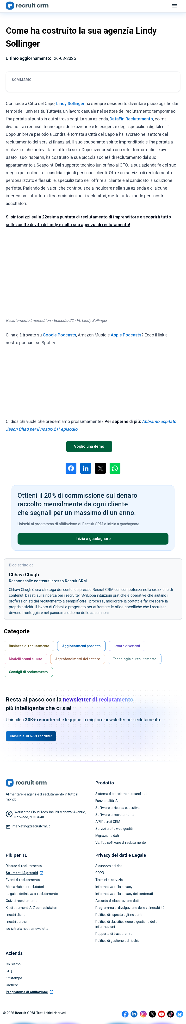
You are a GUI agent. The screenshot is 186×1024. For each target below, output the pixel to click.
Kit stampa (14, 978)
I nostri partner (17, 922)
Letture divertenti (127, 646)
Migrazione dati (107, 836)
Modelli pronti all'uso (25, 659)
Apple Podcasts (126, 334)
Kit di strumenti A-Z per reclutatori (31, 908)
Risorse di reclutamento (24, 866)
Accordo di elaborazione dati (117, 901)
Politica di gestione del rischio (117, 941)
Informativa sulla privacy (113, 887)
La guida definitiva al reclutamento (32, 894)
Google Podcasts (59, 334)
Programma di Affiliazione (29, 992)
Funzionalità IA (106, 801)
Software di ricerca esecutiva (117, 808)
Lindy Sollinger (70, 103)
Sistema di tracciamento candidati (121, 794)
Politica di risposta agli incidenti (118, 915)
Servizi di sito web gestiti (114, 829)
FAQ (9, 971)
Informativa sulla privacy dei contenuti (124, 894)
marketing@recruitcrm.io (31, 826)
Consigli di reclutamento (28, 672)
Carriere (12, 985)
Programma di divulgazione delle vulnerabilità (129, 908)
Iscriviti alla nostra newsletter (28, 929)
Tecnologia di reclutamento (134, 659)
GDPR (99, 873)
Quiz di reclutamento (21, 901)
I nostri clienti (15, 915)
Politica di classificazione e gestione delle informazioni (126, 924)
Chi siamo (13, 964)
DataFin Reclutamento (131, 118)
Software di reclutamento (115, 815)
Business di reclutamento (29, 646)
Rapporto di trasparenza (113, 934)
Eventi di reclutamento (23, 880)
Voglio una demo (89, 446)
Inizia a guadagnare (93, 538)
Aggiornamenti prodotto (81, 646)
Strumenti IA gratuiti (24, 873)
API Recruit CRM (107, 822)
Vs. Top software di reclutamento (120, 842)
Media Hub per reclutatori (25, 887)
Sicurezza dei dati (109, 866)
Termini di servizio (109, 880)
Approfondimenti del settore (77, 659)
